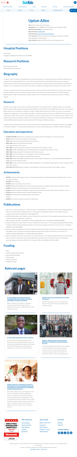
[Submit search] (75, 2)
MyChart (24, 431)
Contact (32, 10)
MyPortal (60, 423)
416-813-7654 (41, 31)
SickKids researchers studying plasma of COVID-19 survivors (55, 298)
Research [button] (44, 7)
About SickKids (26, 423)
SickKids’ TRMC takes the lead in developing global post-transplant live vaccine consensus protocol (55, 342)
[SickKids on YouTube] (68, 433)
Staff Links (60, 425)
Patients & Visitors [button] (7, 7)
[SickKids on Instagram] (59, 433)
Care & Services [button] (22, 7)
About (8, 10)
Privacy (38, 449)
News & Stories (26, 427)
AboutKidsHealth (57, 10)
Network (43, 10)
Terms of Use (44, 449)
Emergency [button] (4, 2)
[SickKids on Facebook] (62, 433)
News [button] (34, 7)
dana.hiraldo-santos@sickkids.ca (45, 34)
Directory (20, 10)
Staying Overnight (26, 425)
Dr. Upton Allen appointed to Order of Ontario (20, 337)
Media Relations (44, 431)
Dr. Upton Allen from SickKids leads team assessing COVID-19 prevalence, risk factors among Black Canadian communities (19, 299)
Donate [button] (73, 10)
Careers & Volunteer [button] (68, 7)
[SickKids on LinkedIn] (71, 433)
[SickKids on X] (65, 433)
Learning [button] (55, 7)
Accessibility (33, 449)
